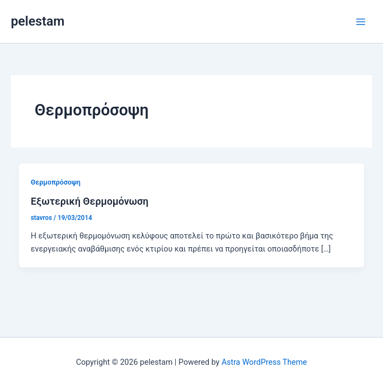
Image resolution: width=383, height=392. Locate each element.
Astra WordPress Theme (264, 362)
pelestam (37, 21)
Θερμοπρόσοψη (55, 182)
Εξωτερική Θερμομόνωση (89, 201)
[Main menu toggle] (360, 21)
